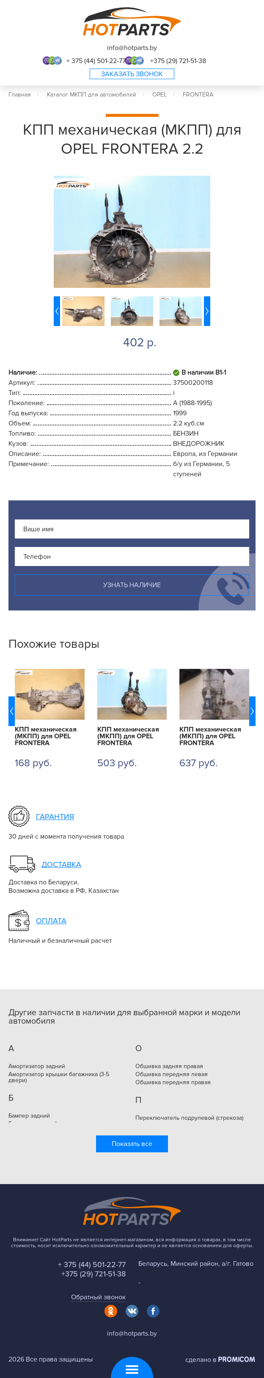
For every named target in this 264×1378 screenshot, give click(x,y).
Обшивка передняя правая (173, 1082)
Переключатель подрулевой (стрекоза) (189, 1118)
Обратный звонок (98, 1297)
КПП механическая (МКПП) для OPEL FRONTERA (46, 736)
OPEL (159, 94)
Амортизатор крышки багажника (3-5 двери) (58, 1077)
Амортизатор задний (36, 1066)
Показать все (132, 1144)
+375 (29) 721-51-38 (178, 61)
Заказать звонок (132, 74)
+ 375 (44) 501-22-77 (96, 61)
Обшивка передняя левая (171, 1074)
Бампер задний (29, 1116)
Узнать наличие (132, 585)
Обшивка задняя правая (169, 1066)
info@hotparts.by (132, 48)
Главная (19, 94)
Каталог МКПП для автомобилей (91, 94)
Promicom (237, 1359)
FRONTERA (198, 94)
